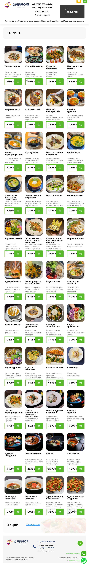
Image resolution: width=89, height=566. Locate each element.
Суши (20, 21)
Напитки (59, 21)
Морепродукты (69, 21)
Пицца (52, 21)
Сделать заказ (77, 561)
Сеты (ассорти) (35, 21)
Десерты (80, 21)
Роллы (25, 21)
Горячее (45, 21)
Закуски (8, 21)
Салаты (15, 21)
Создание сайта (65, 558)
